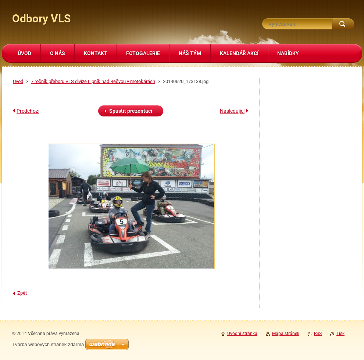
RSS (318, 333)
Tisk (340, 333)
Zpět (22, 293)
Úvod (18, 81)
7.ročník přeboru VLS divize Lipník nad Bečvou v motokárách (93, 81)
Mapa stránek (285, 333)
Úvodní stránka (242, 333)
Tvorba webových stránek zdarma (48, 344)
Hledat (343, 23)
